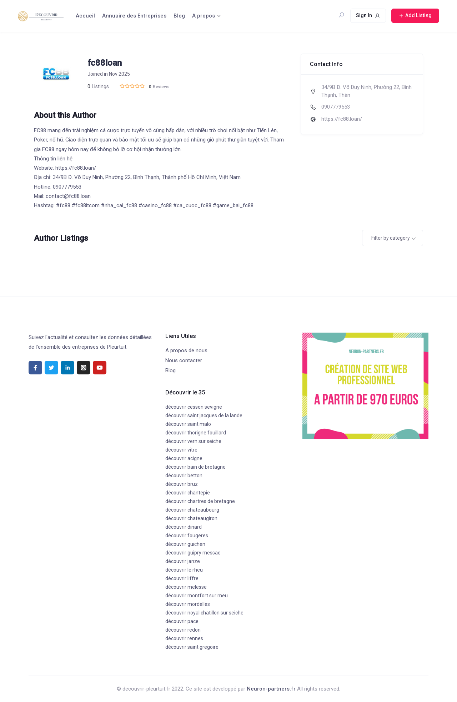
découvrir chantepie (187, 493)
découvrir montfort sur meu (196, 595)
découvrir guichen (185, 544)
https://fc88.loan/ (341, 119)
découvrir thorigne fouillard (195, 432)
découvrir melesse (186, 587)
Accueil (85, 16)
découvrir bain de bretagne (195, 467)
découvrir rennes (184, 638)
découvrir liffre (182, 578)
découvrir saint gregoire (192, 647)
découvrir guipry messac (192, 553)
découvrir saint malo (188, 424)
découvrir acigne (183, 458)
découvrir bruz (181, 484)
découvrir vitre (181, 450)
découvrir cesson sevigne (193, 407)
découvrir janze (182, 561)
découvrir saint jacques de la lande (203, 415)
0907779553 (335, 107)
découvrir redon (183, 630)
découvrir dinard (183, 527)
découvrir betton (183, 475)
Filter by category (390, 238)
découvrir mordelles (187, 604)
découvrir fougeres (186, 535)
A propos (203, 16)
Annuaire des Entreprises (134, 16)
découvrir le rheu (184, 570)
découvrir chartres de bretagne (200, 501)
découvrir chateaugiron (191, 518)
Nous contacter (183, 360)
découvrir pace (182, 621)
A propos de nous (186, 350)
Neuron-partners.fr (271, 689)
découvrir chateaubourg (192, 510)
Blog (179, 16)
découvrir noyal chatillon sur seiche (204, 613)
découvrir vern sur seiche (193, 441)
